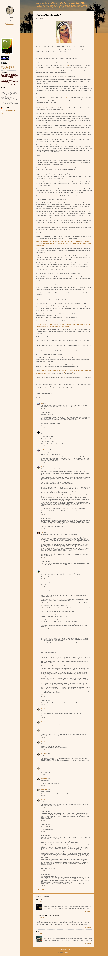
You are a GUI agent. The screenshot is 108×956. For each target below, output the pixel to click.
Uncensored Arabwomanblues (8, 110)
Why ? (37, 932)
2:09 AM (43, 718)
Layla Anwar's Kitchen (6, 113)
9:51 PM (43, 696)
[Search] (93, 4)
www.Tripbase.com (7, 53)
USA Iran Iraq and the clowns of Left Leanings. (47, 916)
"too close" (65, 97)
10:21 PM (43, 704)
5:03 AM (43, 831)
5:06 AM (43, 567)
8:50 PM (43, 820)
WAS (42, 532)
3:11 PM (43, 785)
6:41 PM (43, 644)
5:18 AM (43, 870)
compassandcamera (67, 952)
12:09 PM (43, 587)
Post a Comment (41, 889)
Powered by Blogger (64, 949)
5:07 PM (43, 514)
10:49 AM (43, 427)
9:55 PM (43, 886)
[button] (91, 14)
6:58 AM (43, 408)
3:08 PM (43, 764)
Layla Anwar (44, 708)
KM (42, 403)
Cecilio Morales (45, 449)
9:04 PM (43, 528)
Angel (42, 431)
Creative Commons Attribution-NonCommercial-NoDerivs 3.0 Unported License (8, 67)
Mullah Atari (66, 65)
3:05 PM (43, 737)
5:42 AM (43, 578)
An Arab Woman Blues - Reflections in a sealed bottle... (61, 3)
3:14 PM (43, 807)
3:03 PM (43, 726)
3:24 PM (43, 462)
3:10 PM (43, 774)
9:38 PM (43, 557)
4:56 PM (43, 631)
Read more (88, 911)
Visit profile (10, 23)
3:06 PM (43, 749)
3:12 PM (43, 795)
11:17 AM (43, 445)
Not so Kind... (39, 899)
